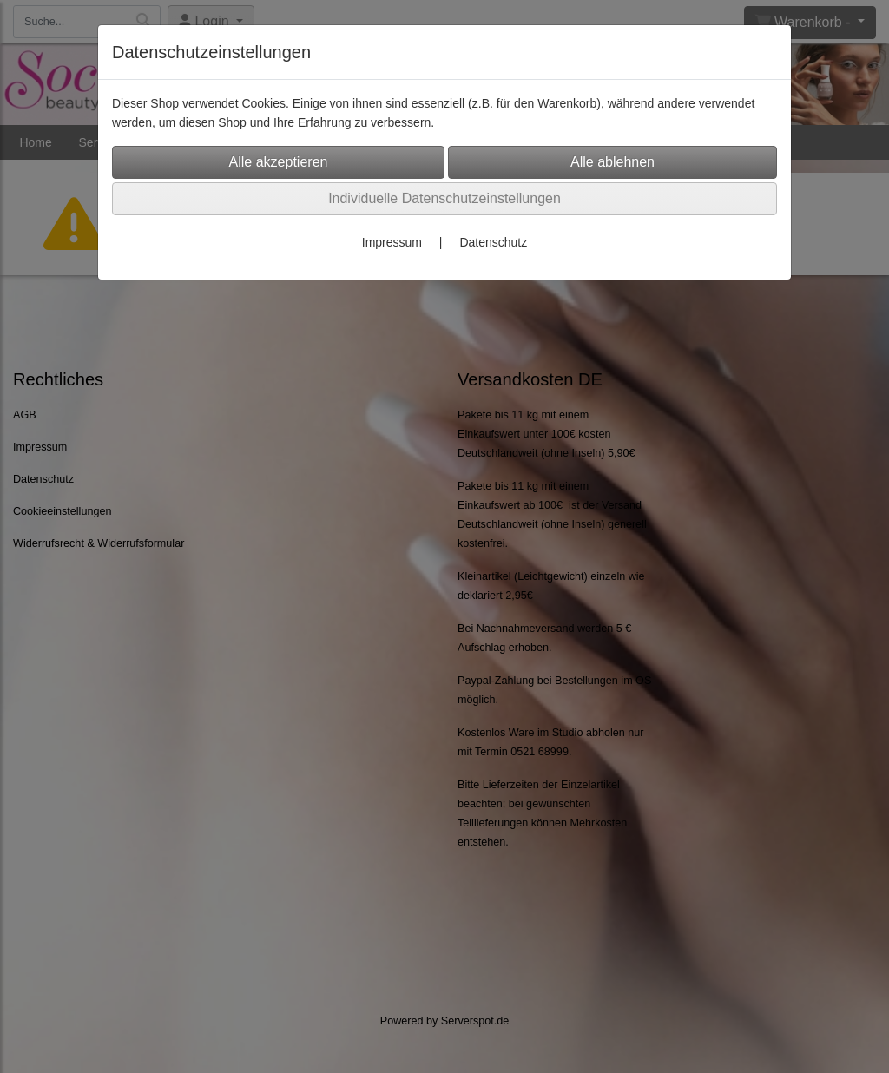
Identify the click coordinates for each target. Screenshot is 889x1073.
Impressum (392, 242)
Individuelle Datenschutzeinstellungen (444, 198)
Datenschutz (493, 242)
